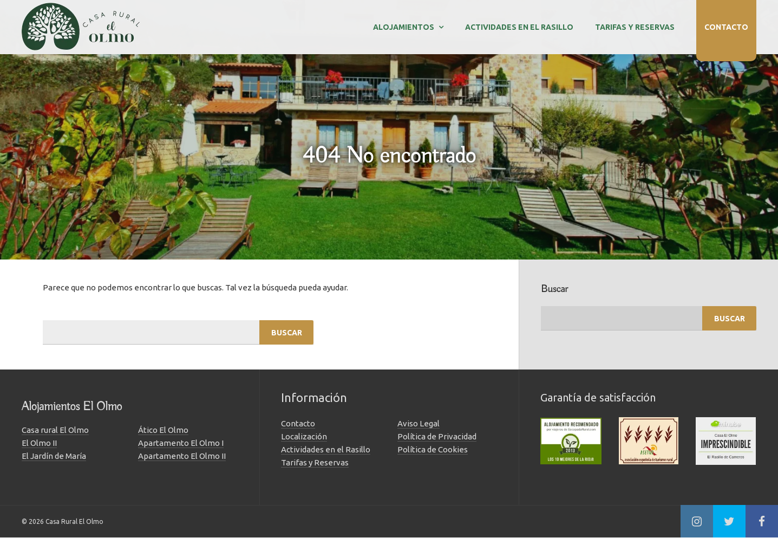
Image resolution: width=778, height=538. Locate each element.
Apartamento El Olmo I (181, 443)
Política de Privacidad (436, 436)
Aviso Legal (418, 423)
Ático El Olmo (163, 430)
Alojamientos (403, 27)
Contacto (726, 27)
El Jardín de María (54, 456)
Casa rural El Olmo (55, 430)
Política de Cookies (432, 449)
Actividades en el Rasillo (519, 27)
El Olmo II (39, 443)
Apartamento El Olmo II (182, 456)
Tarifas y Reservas (635, 27)
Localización (304, 436)
